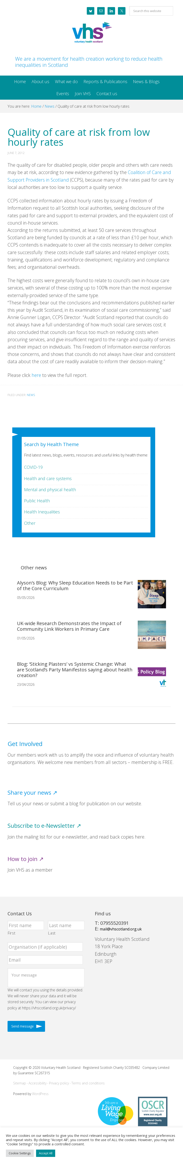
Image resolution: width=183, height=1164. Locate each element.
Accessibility (37, 1083)
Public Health (37, 500)
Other (29, 523)
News (31, 395)
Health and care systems (48, 478)
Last (52, 933)
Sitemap (19, 1083)
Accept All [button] (45, 1153)
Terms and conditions (88, 1083)
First (11, 933)
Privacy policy (59, 1083)
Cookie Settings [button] (20, 1153)
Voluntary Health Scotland (91, 33)
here (36, 375)
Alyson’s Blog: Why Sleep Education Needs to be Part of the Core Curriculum (75, 586)
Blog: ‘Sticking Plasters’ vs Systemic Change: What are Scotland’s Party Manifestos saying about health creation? (75, 669)
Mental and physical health (50, 489)
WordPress (40, 1094)
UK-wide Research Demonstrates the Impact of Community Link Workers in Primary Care (69, 626)
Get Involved (25, 744)
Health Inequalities (42, 512)
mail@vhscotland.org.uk (121, 929)
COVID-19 (33, 467)
